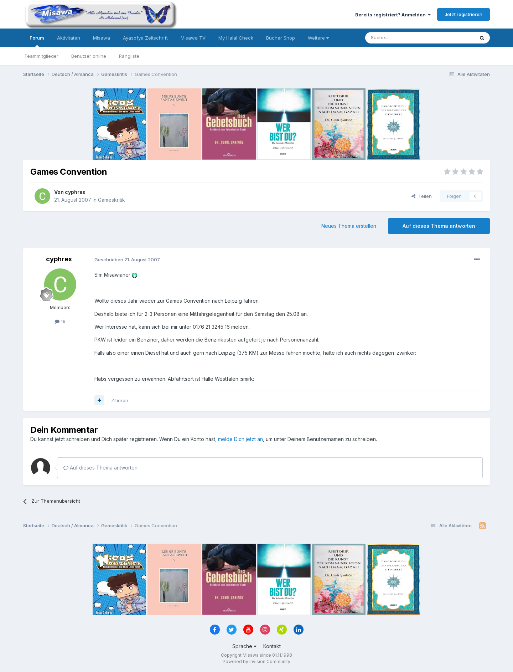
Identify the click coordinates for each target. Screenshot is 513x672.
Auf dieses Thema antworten (439, 226)
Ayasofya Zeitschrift (145, 38)
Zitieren (119, 400)
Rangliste (129, 56)
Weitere (318, 38)
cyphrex (75, 192)
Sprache (244, 646)
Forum (37, 41)
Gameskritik (111, 200)
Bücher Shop (280, 38)
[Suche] (397, 37)
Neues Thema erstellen (348, 226)
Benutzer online (88, 56)
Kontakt (272, 646)
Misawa (101, 38)
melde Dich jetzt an (240, 439)
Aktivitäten (68, 38)
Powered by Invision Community (256, 661)
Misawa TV (193, 38)
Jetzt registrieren (463, 14)
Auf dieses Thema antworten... (102, 468)
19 (60, 321)
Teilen (421, 196)
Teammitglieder (41, 56)
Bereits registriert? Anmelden (393, 14)
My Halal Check (235, 38)
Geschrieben (127, 259)
